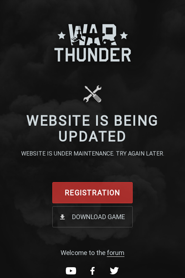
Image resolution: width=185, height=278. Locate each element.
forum (115, 252)
